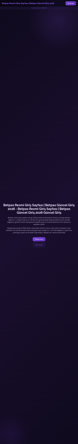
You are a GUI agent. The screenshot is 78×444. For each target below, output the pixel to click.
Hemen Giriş (39, 239)
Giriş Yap (71, 3)
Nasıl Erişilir (39, 245)
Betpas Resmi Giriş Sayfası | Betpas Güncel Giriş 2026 (28, 3)
